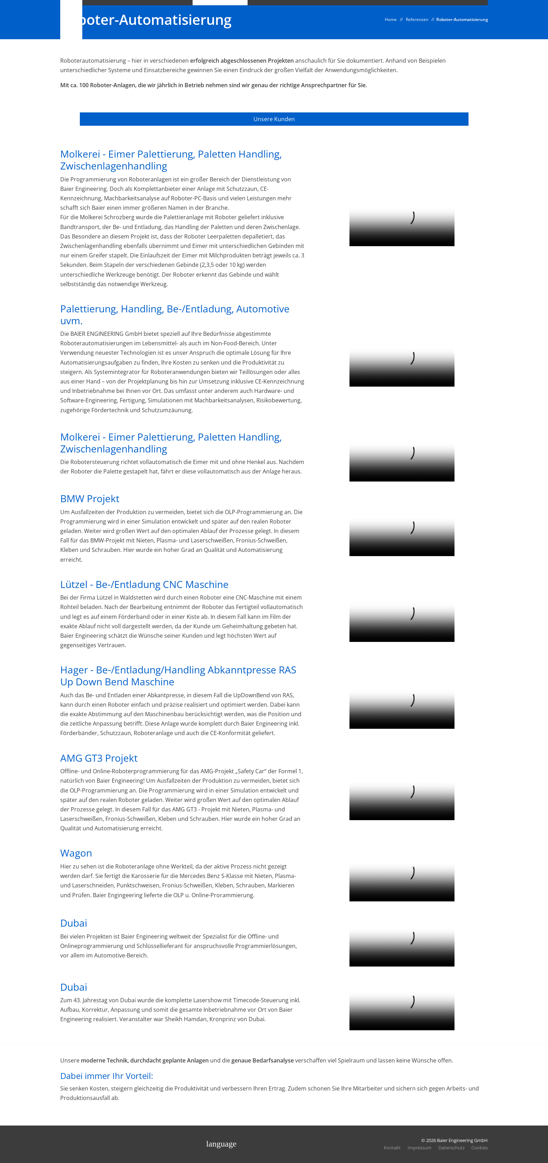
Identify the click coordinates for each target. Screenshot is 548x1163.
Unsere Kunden (274, 119)
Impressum (419, 1147)
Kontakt (391, 1147)
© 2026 (454, 1140)
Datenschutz (451, 1147)
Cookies (479, 1147)
